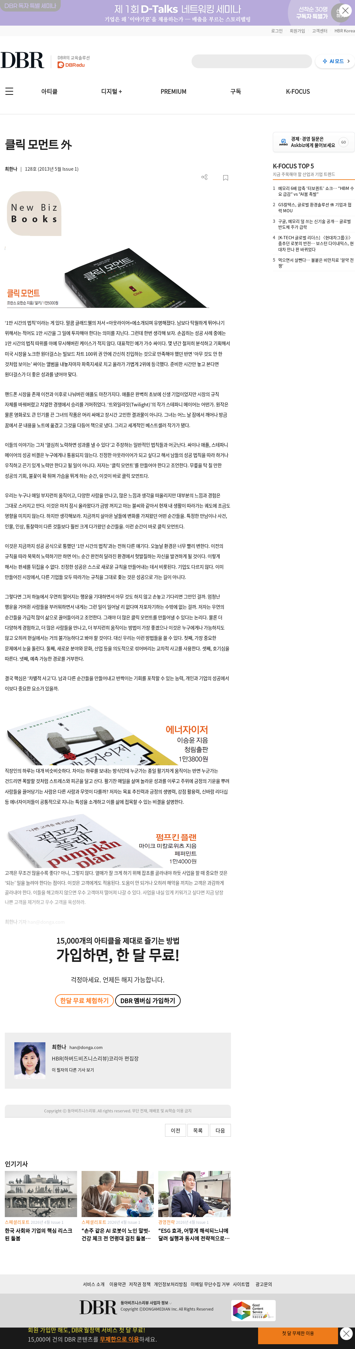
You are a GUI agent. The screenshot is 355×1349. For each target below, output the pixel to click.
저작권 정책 (140, 1284)
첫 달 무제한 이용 (298, 1333)
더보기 (204, 177)
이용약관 (117, 1284)
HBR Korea (345, 31)
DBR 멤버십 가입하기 (147, 1000)
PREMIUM (173, 91)
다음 (220, 1130)
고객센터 (319, 31)
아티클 (49, 91)
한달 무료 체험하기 (84, 1000)
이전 (175, 1130)
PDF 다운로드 (215, 178)
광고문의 (264, 1284)
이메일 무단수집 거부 (210, 1284)
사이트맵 (241, 1284)
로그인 (277, 31)
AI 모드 (337, 61)
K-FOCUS (298, 91)
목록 (198, 1130)
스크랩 (225, 178)
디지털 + (111, 91)
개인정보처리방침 (170, 1284)
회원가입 (297, 31)
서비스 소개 (94, 1284)
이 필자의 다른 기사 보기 (73, 1070)
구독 (235, 91)
